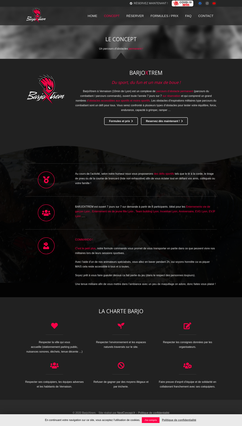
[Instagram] (207, 3)
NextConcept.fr (126, 412)
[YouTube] (214, 3)
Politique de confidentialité (153, 412)
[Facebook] (200, 3)
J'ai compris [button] (151, 420)
